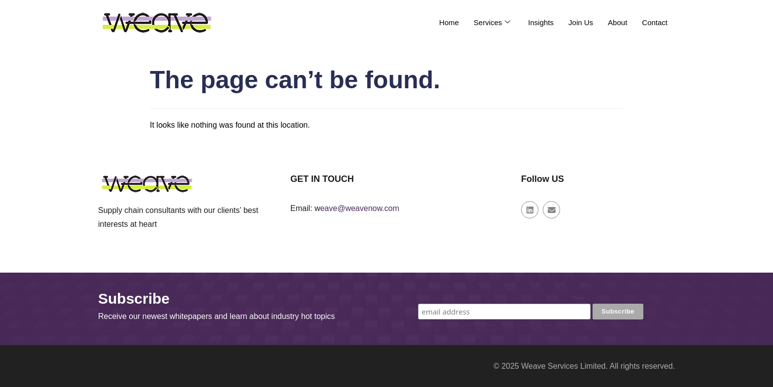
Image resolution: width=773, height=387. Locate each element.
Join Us (580, 22)
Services (492, 22)
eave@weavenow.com (359, 208)
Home (449, 22)
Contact (655, 22)
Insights (541, 22)
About (617, 22)
